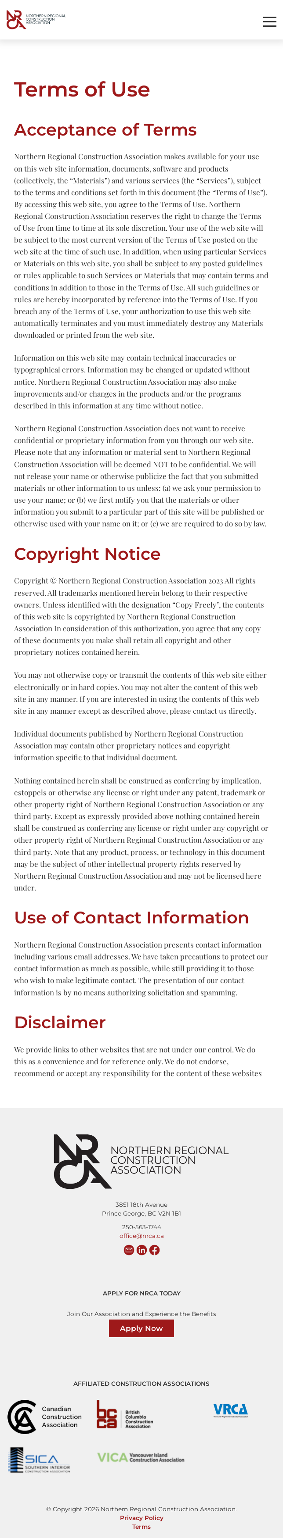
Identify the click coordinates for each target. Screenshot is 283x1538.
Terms (141, 1526)
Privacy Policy (141, 1517)
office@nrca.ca (142, 1235)
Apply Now (141, 1328)
